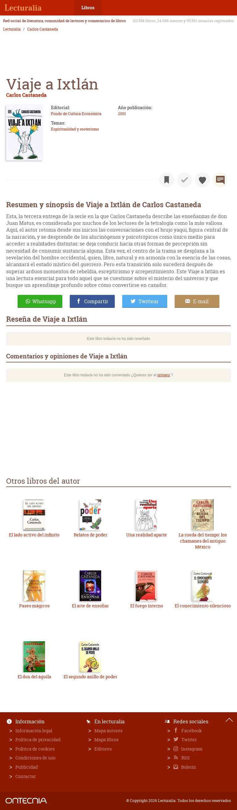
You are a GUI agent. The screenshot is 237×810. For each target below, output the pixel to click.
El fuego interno (146, 606)
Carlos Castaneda (42, 29)
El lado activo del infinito (34, 535)
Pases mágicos (34, 606)
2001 (122, 113)
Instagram (191, 749)
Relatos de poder (90, 535)
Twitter (189, 739)
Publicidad (26, 767)
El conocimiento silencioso (203, 606)
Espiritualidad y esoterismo (75, 129)
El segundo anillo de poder (90, 677)
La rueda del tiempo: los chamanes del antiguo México (203, 541)
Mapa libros (106, 739)
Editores (103, 749)
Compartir (96, 301)
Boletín (188, 767)
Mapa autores (108, 731)
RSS (185, 758)
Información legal (33, 731)
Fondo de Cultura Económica (76, 113)
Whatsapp (44, 301)
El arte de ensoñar (90, 606)
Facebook (191, 731)
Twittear (149, 301)
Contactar (25, 776)
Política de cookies (35, 749)
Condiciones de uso (35, 758)
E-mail (201, 301)
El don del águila (34, 677)
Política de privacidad (37, 739)
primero (163, 375)
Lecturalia (12, 29)
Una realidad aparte (146, 535)
